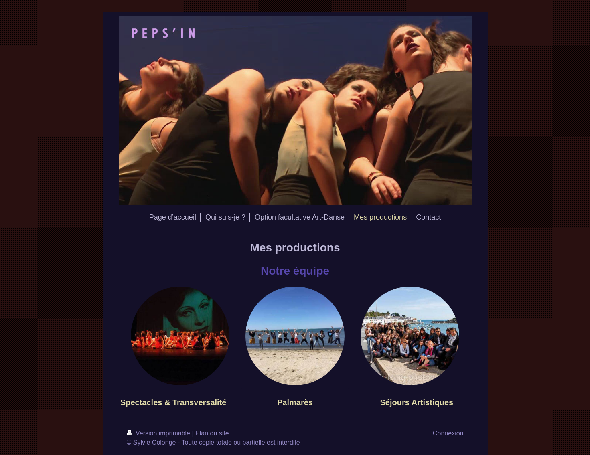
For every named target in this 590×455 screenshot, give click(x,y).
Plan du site (212, 433)
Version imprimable (159, 433)
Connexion (448, 433)
